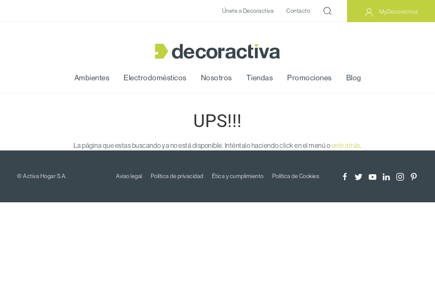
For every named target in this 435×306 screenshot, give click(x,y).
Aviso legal (129, 176)
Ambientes (92, 77)
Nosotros (216, 77)
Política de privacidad (177, 176)
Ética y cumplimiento (238, 176)
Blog (353, 77)
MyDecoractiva (391, 12)
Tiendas (259, 77)
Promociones (309, 77)
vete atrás (345, 145)
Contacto (298, 10)
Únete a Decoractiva (248, 10)
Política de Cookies (295, 176)
